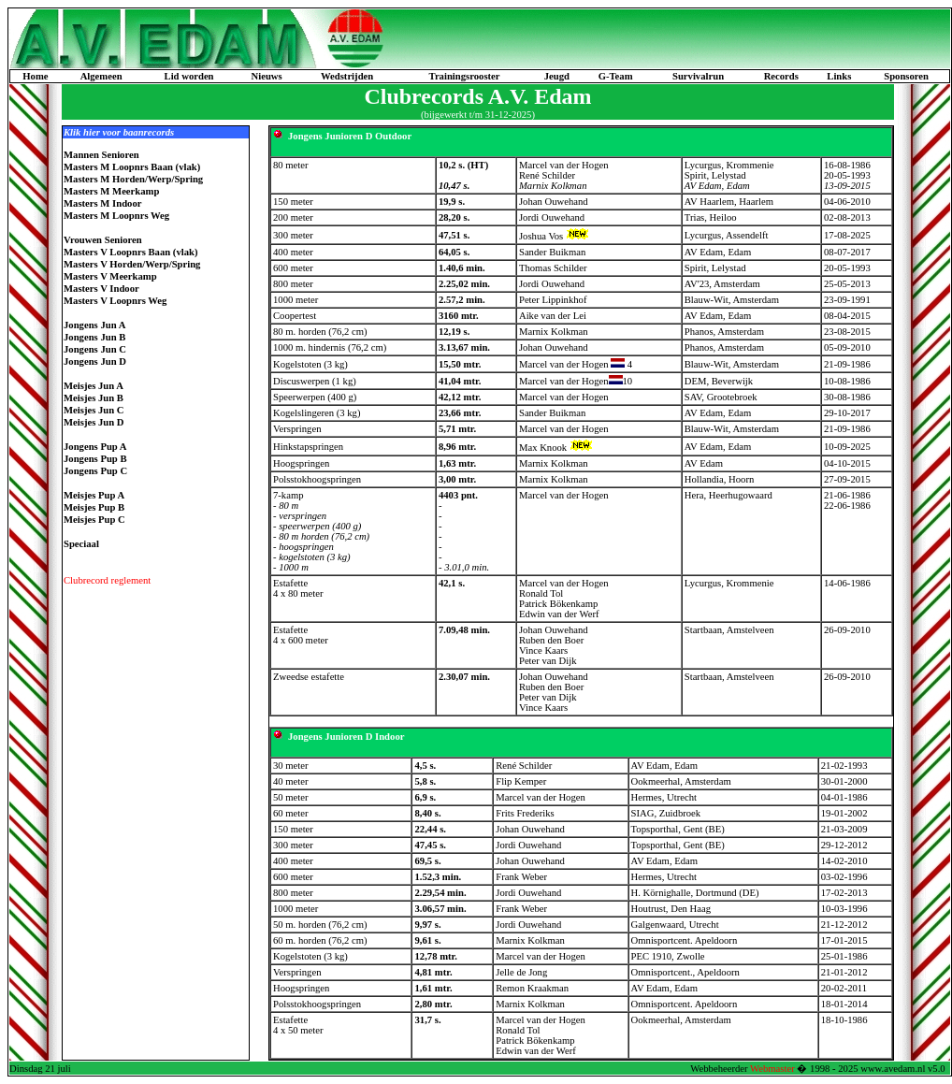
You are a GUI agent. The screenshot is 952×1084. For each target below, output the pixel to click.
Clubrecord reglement (107, 580)
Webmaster (772, 1068)
